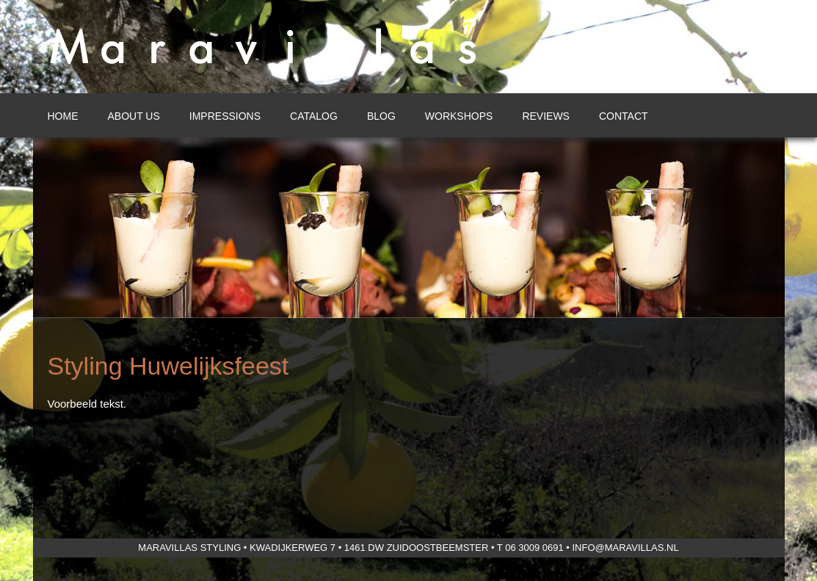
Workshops (459, 116)
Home (63, 116)
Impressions (225, 116)
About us (134, 116)
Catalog (314, 116)
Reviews (546, 116)
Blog (381, 116)
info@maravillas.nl (625, 547)
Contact (623, 116)
